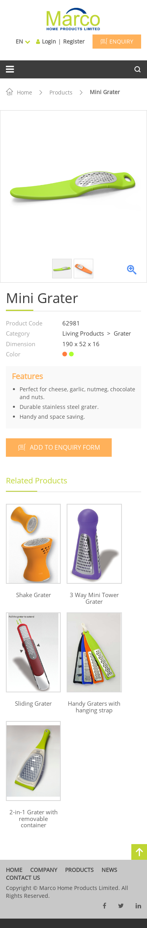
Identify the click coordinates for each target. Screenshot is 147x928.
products (79, 870)
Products (61, 92)
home (14, 870)
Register (74, 41)
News (109, 870)
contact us (23, 877)
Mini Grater (105, 92)
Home (19, 92)
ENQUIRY (116, 41)
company (43, 870)
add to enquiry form (59, 447)
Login (49, 41)
